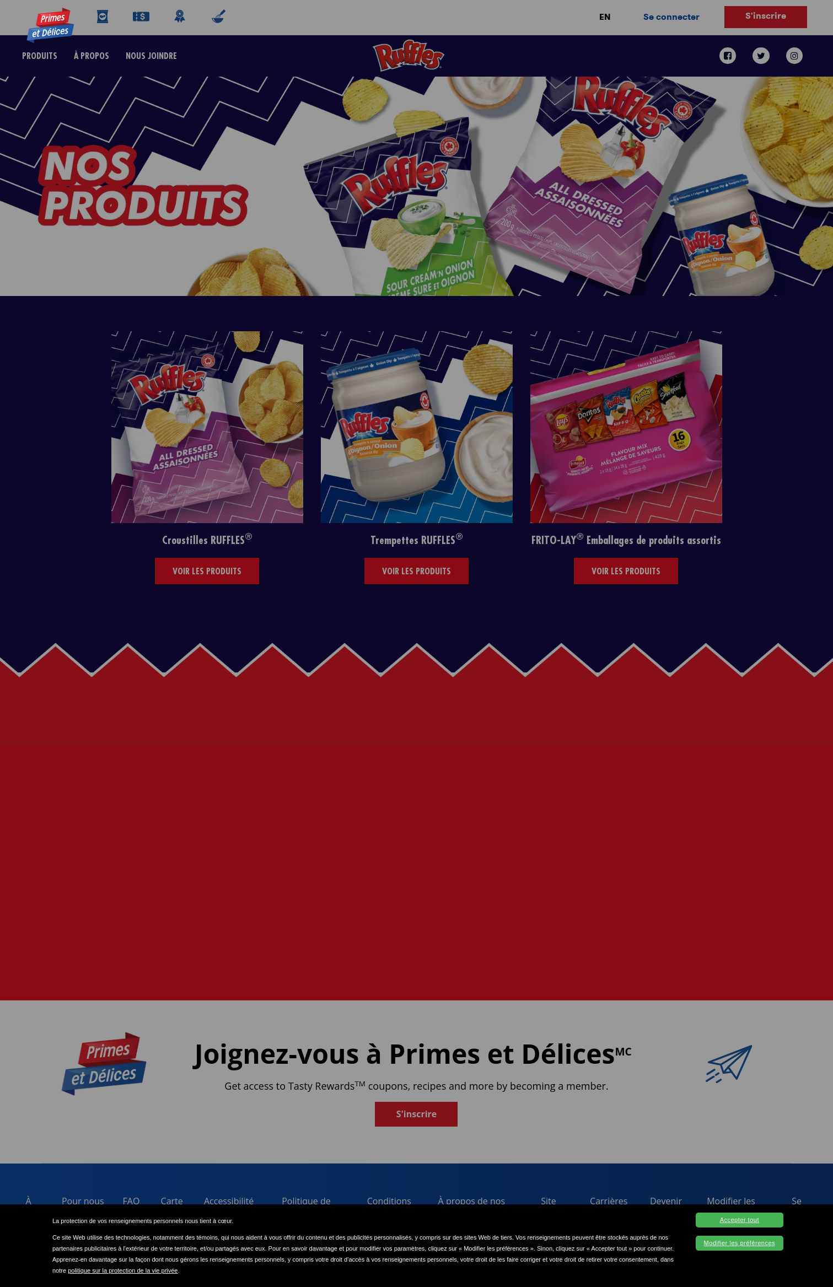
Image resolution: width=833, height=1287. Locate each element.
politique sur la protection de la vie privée (123, 1270)
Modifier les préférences (739, 1243)
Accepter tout (739, 1219)
